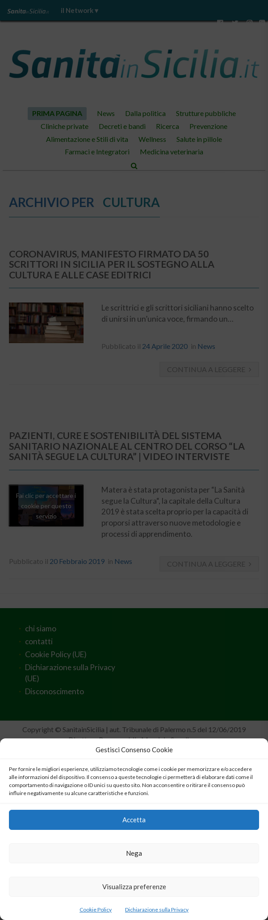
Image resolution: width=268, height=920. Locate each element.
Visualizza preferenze (134, 887)
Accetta (134, 820)
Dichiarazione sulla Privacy (156, 909)
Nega (134, 853)
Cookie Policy (96, 909)
